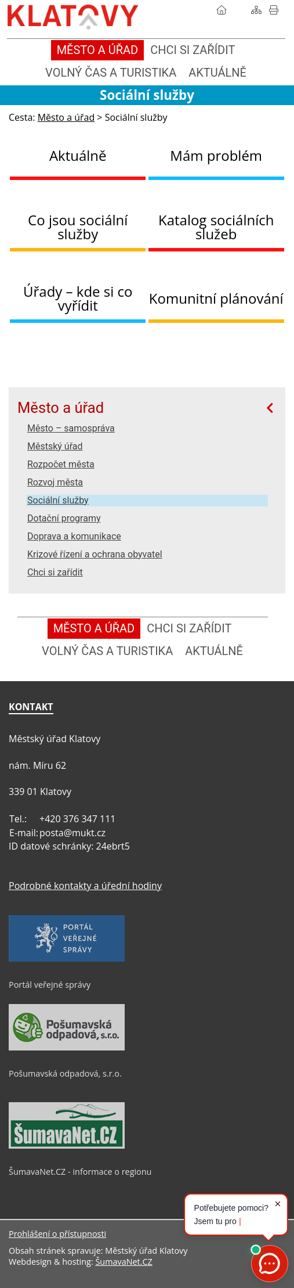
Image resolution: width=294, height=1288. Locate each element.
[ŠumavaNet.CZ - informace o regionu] (67, 1145)
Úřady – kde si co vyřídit (77, 298)
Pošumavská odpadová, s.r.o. (65, 1073)
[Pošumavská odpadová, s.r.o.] (67, 1047)
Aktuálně (78, 155)
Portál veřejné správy (49, 984)
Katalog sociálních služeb (216, 226)
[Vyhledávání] (239, 10)
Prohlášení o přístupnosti (57, 1233)
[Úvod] (221, 10)
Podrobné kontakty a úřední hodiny (85, 885)
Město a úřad (60, 407)
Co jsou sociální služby (78, 226)
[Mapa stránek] (256, 10)
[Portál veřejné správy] (67, 958)
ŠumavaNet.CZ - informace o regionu (80, 1171)
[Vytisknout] (273, 10)
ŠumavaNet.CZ (123, 1261)
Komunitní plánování (216, 298)
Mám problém (216, 155)
